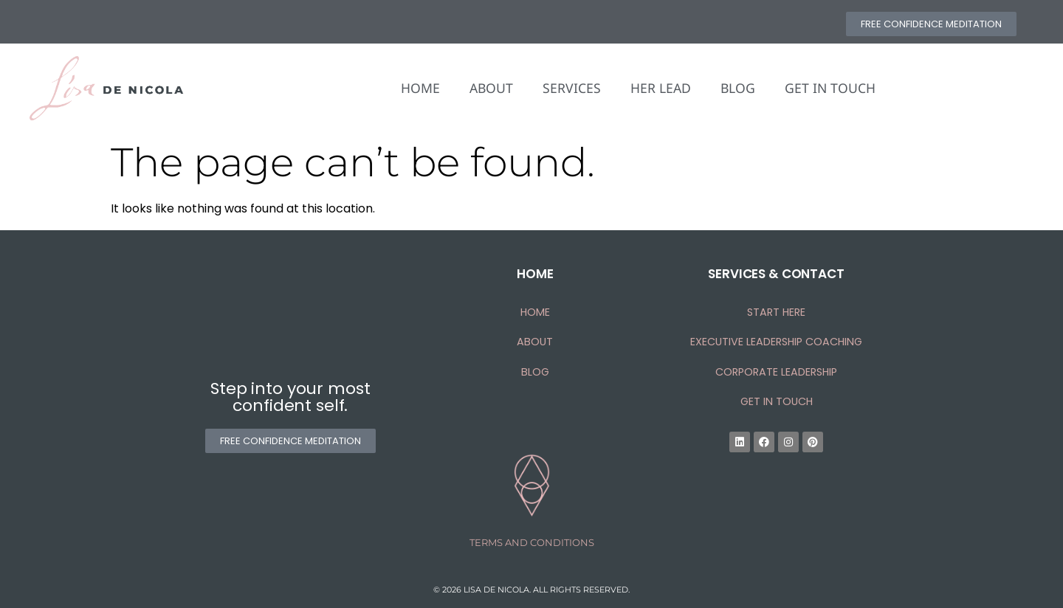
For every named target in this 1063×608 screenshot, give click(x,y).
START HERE (776, 312)
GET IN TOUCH (830, 88)
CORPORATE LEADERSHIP (776, 372)
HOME (420, 88)
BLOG (737, 88)
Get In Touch (776, 401)
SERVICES (572, 88)
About (535, 341)
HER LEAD (660, 88)
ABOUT (491, 88)
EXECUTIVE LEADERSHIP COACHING (776, 341)
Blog (535, 372)
